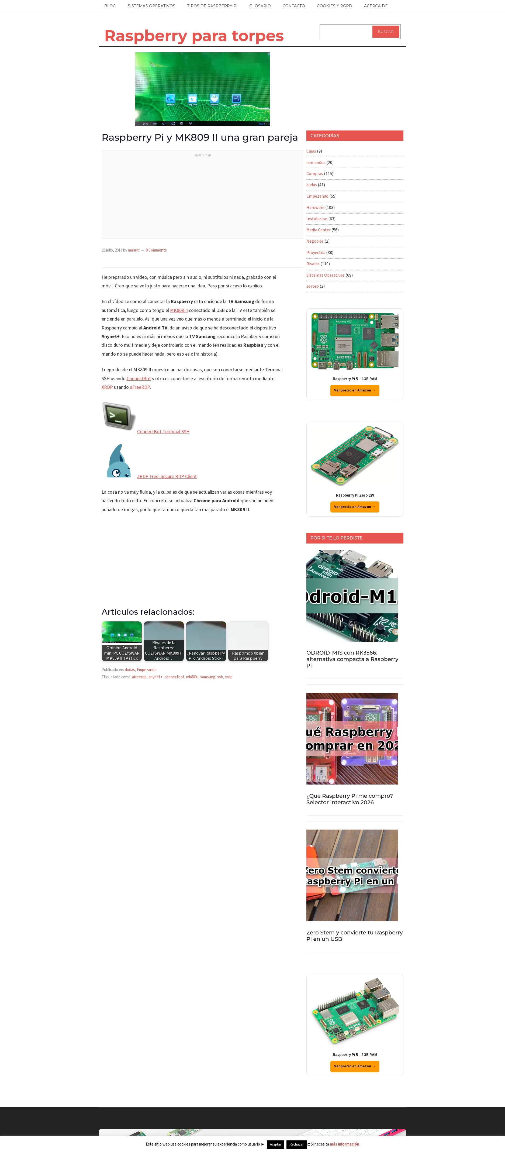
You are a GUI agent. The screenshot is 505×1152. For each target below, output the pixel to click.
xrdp (229, 677)
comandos (316, 163)
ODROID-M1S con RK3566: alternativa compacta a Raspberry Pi (352, 659)
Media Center (318, 230)
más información (344, 1144)
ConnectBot (139, 378)
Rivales (313, 264)
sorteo (312, 286)
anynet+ (155, 677)
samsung (207, 677)
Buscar (386, 31)
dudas (130, 670)
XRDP (107, 387)
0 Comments (156, 250)
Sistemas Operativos (325, 275)
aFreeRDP (140, 387)
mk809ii (192, 677)
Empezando (147, 670)
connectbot (174, 677)
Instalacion (316, 219)
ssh (220, 677)
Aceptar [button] (275, 1144)
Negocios (315, 241)
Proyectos (315, 253)
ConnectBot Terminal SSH (163, 431)
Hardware (315, 208)
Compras (314, 174)
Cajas (311, 151)
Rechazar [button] (296, 1144)
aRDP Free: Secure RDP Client (167, 476)
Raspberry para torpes (194, 35)
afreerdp (139, 677)
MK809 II (179, 310)
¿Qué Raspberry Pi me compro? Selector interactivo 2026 (349, 799)
